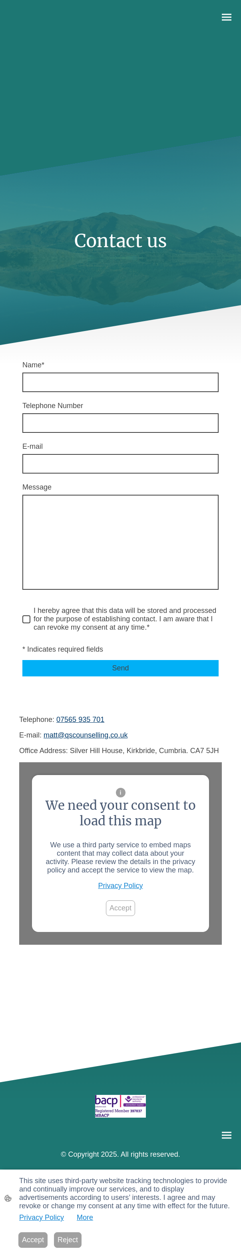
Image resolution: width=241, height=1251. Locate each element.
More (85, 1217)
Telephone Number (52, 406)
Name (33, 365)
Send (120, 668)
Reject (68, 1240)
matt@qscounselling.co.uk (85, 735)
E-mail (32, 446)
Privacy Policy (120, 886)
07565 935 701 (80, 720)
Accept (120, 908)
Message (37, 487)
